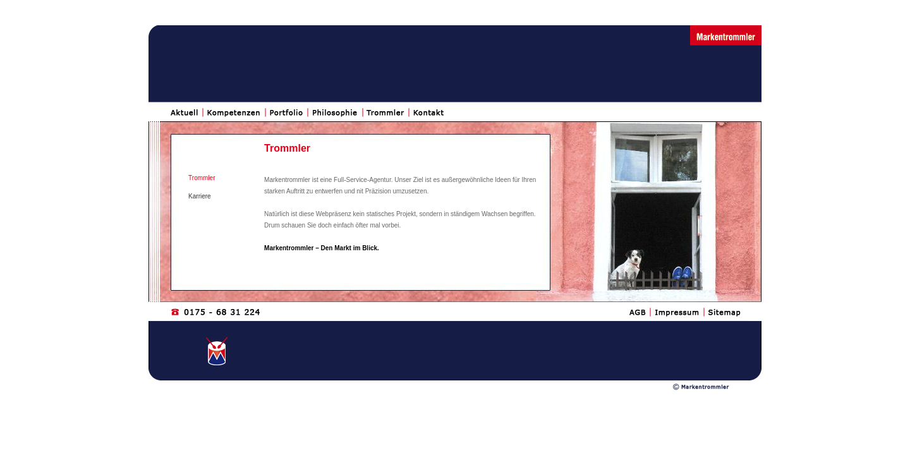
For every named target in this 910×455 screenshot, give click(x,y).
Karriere (199, 196)
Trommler (201, 177)
